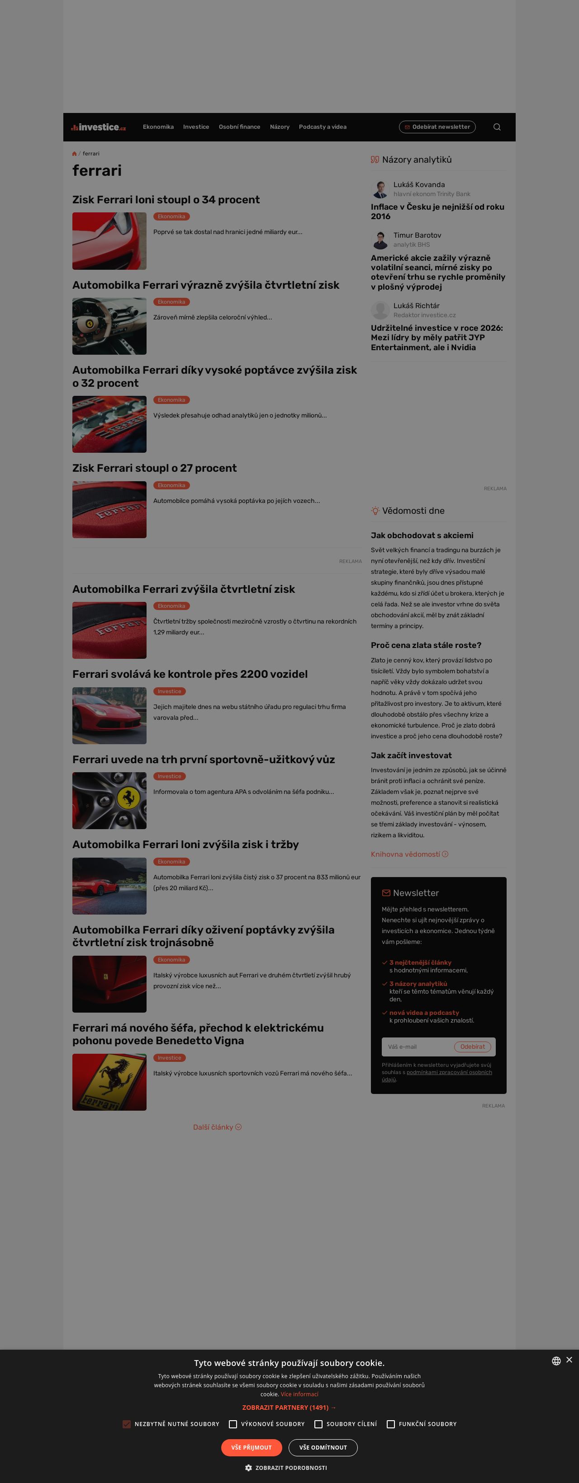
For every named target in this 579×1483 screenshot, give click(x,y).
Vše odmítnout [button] (323, 1447)
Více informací (299, 1394)
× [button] (568, 1360)
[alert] (289, 741)
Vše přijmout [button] (252, 1447)
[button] (289, 1407)
